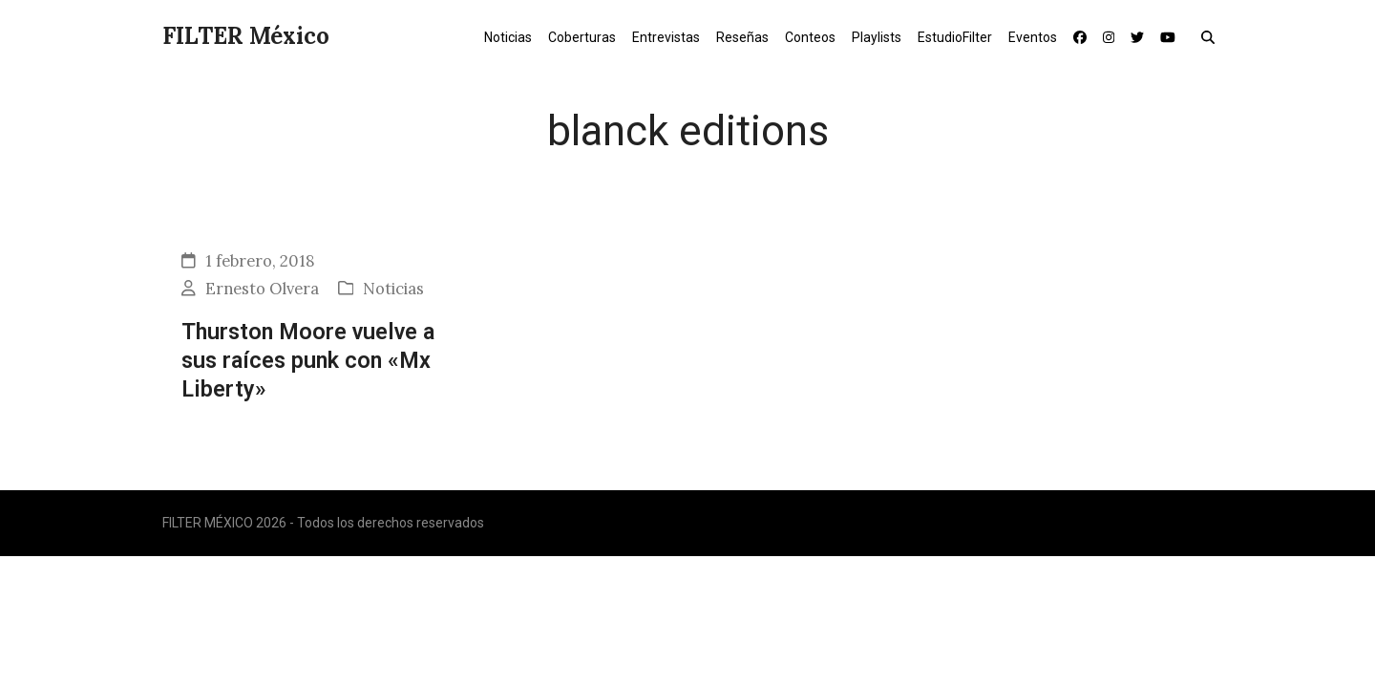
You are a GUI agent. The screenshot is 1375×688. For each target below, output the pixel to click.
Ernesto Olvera (262, 288)
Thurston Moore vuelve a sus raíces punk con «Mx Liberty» (307, 360)
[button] (1212, 36)
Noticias (393, 288)
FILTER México (245, 36)
